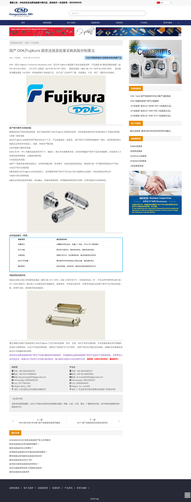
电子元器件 (71, 22)
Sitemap (94, 498)
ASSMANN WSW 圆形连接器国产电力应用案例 (29, 440)
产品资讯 (143, 22)
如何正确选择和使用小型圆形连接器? (25, 467)
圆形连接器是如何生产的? (20, 460)
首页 (23, 22)
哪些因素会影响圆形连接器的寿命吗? (25, 456)
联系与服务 (168, 22)
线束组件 (119, 22)
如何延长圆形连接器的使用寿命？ (24, 463)
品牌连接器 (47, 22)
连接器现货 (95, 22)
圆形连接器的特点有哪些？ (21, 448)
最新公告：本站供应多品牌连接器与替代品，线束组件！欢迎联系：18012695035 (46, 2)
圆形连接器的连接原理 (19, 471)
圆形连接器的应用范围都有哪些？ (24, 444)
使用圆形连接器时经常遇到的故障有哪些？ (28, 452)
